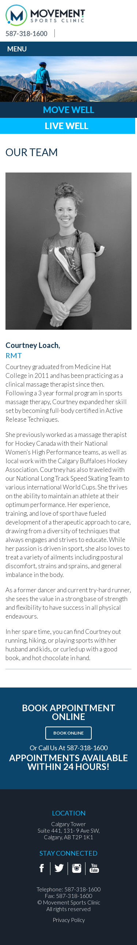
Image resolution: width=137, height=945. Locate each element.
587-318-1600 (26, 33)
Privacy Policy (69, 920)
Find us (68, 33)
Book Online (68, 733)
